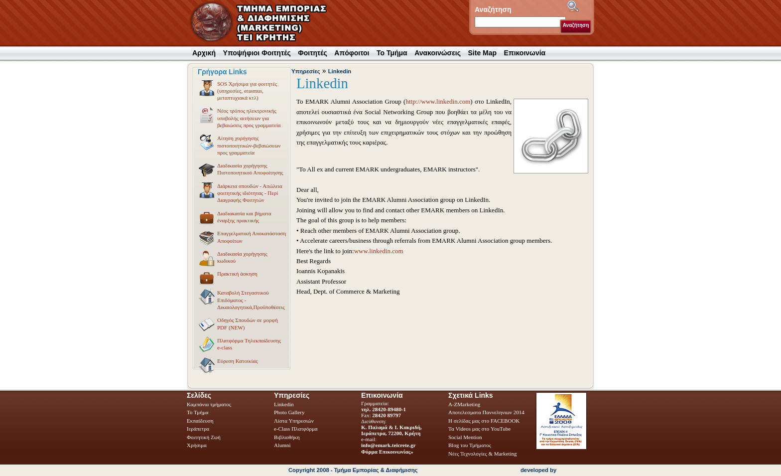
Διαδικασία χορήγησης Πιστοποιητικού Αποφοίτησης (240, 170)
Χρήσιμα (197, 445)
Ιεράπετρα (198, 429)
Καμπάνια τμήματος (209, 404)
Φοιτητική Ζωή (204, 437)
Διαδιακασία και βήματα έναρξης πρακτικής (234, 218)
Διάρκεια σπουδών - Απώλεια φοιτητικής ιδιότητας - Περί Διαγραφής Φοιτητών (240, 192)
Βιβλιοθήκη (287, 437)
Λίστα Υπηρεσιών (294, 421)
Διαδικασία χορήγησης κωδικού (232, 258)
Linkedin (340, 71)
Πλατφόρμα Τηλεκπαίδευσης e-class (239, 345)
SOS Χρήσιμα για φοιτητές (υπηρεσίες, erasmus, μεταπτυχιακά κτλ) (237, 90)
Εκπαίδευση (201, 421)
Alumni (283, 445)
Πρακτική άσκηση (228, 275)
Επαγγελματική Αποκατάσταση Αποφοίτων (242, 238)
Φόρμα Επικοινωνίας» (387, 452)
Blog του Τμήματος (469, 445)
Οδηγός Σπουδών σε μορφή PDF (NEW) (238, 324)
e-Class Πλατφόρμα (296, 429)
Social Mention (465, 437)
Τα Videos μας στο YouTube (479, 429)
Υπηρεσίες (305, 71)
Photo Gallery (289, 412)
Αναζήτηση (576, 25)
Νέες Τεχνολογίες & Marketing (482, 454)
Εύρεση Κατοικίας (228, 362)
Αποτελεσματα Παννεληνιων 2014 (486, 412)
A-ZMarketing (464, 404)
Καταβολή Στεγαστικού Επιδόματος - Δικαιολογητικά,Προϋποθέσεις (241, 299)
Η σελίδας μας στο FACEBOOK (484, 421)
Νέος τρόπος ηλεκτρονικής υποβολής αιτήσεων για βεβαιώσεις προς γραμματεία (239, 117)
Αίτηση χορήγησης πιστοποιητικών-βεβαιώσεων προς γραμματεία (239, 145)
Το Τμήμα (198, 412)
